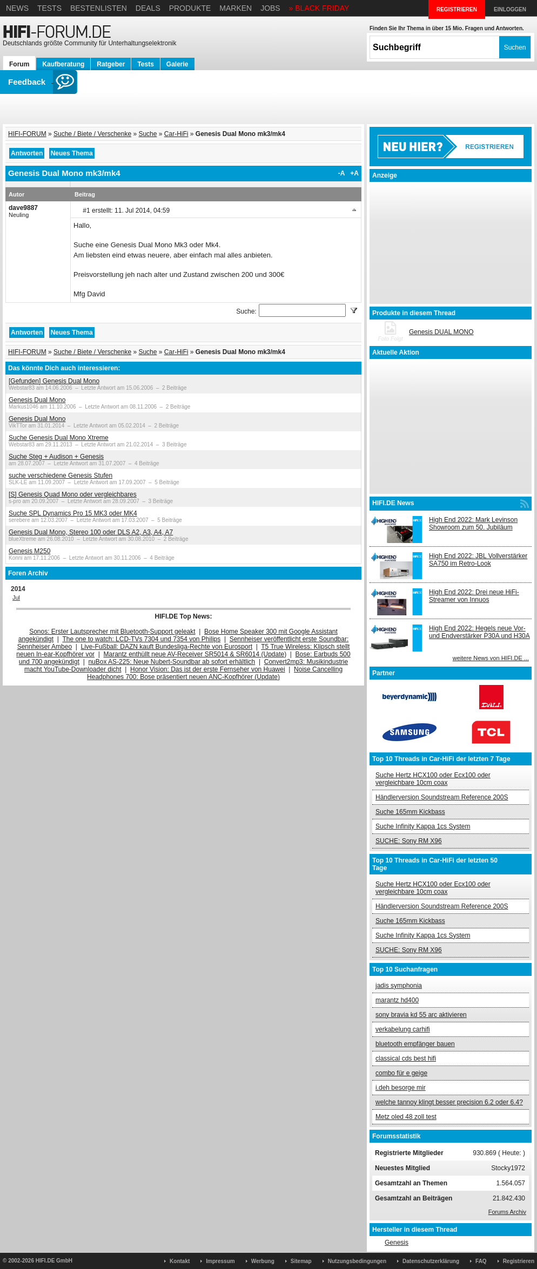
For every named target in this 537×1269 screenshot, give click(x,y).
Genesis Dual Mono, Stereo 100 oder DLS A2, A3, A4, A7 (91, 532)
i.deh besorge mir (400, 1087)
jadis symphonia (398, 985)
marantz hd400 (397, 1000)
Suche (147, 134)
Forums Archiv (507, 1212)
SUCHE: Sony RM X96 (408, 841)
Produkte (190, 8)
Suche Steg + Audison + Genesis (56, 456)
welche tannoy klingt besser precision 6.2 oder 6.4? (449, 1102)
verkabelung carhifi (402, 1029)
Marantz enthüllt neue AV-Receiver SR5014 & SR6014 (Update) (195, 654)
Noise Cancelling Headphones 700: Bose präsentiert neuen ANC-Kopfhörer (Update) (215, 673)
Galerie (177, 64)
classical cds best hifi (405, 1058)
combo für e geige (401, 1073)
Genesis (396, 1242)
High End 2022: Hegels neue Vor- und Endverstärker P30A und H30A (479, 632)
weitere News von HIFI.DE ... (491, 658)
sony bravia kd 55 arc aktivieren (421, 1015)
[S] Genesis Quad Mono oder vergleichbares (73, 494)
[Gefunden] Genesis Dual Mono (54, 381)
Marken (235, 8)
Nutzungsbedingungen (357, 1261)
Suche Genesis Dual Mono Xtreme (59, 438)
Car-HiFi (176, 134)
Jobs (270, 8)
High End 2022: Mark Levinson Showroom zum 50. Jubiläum (473, 523)
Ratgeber (111, 64)
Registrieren (518, 1261)
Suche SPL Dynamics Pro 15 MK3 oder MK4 (73, 513)
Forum (19, 64)
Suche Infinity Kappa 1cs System (422, 826)
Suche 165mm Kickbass (410, 812)
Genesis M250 (29, 551)
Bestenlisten (98, 8)
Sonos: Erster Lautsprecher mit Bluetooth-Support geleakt (112, 631)
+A (354, 173)
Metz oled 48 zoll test (406, 1117)
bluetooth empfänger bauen (415, 1044)
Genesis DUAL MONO (441, 332)
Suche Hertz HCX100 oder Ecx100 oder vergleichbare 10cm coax (433, 778)
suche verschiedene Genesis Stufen (60, 475)
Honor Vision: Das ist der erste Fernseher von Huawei (207, 669)
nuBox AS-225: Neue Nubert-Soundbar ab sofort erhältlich (171, 662)
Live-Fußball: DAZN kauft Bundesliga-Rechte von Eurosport (166, 646)
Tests (49, 8)
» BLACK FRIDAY (319, 8)
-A (341, 173)
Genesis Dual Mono (37, 400)
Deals (148, 8)
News (17, 8)
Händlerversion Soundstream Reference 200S (441, 797)
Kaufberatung (63, 64)
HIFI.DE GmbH (54, 1261)
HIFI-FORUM (27, 134)
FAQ (481, 1261)
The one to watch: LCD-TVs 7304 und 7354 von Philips (141, 639)
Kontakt (180, 1261)
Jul (16, 597)
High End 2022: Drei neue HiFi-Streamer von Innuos (474, 595)
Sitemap (301, 1261)
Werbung (262, 1261)
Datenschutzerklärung (430, 1261)
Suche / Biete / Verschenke (92, 134)
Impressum (220, 1261)
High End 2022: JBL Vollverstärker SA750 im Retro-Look (478, 559)
